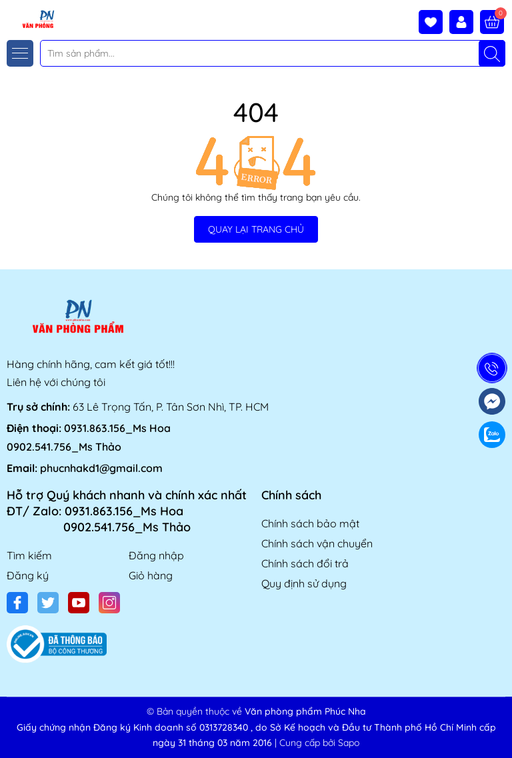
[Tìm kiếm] (492, 53)
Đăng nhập (156, 555)
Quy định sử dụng (304, 583)
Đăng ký (28, 575)
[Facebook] (17, 602)
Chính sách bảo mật (310, 523)
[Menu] (20, 53)
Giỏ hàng (151, 575)
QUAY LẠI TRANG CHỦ (256, 229)
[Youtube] (78, 602)
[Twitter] (48, 602)
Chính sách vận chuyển (317, 543)
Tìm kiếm (29, 555)
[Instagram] (109, 602)
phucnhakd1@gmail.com (101, 468)
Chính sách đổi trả (305, 563)
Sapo (348, 743)
